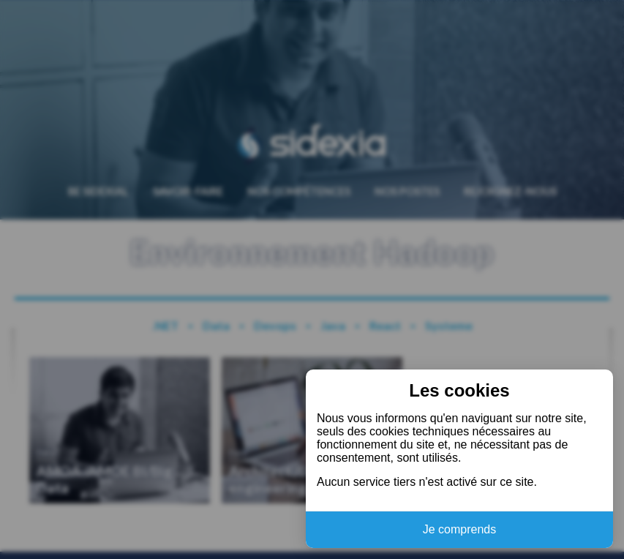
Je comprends (460, 529)
